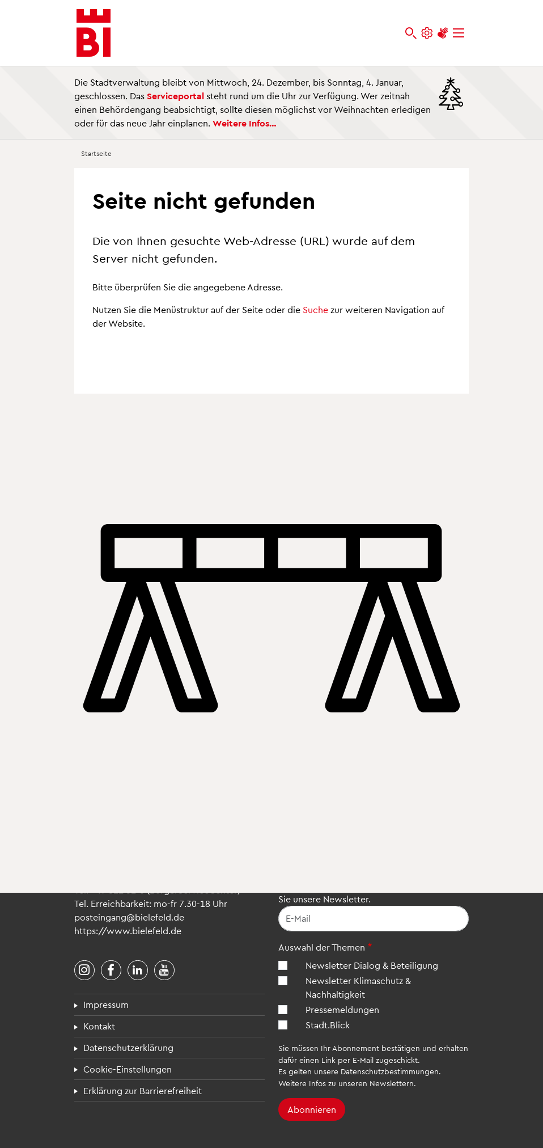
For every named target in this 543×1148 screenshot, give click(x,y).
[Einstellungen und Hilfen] (427, 33)
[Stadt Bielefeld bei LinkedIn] (138, 970)
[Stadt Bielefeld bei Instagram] (84, 970)
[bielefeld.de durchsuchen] (411, 33)
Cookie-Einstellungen (127, 1068)
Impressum (106, 1004)
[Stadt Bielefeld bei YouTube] (164, 970)
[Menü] (458, 33)
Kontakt (99, 1025)
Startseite (96, 153)
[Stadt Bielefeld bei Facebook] (111, 970)
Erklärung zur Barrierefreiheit (142, 1090)
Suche (315, 309)
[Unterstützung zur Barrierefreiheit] (443, 33)
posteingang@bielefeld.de (129, 916)
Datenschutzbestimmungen (390, 1071)
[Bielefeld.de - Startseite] (94, 33)
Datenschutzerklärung (128, 1047)
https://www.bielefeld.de (127, 930)
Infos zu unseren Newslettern (361, 1083)
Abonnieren (311, 1109)
